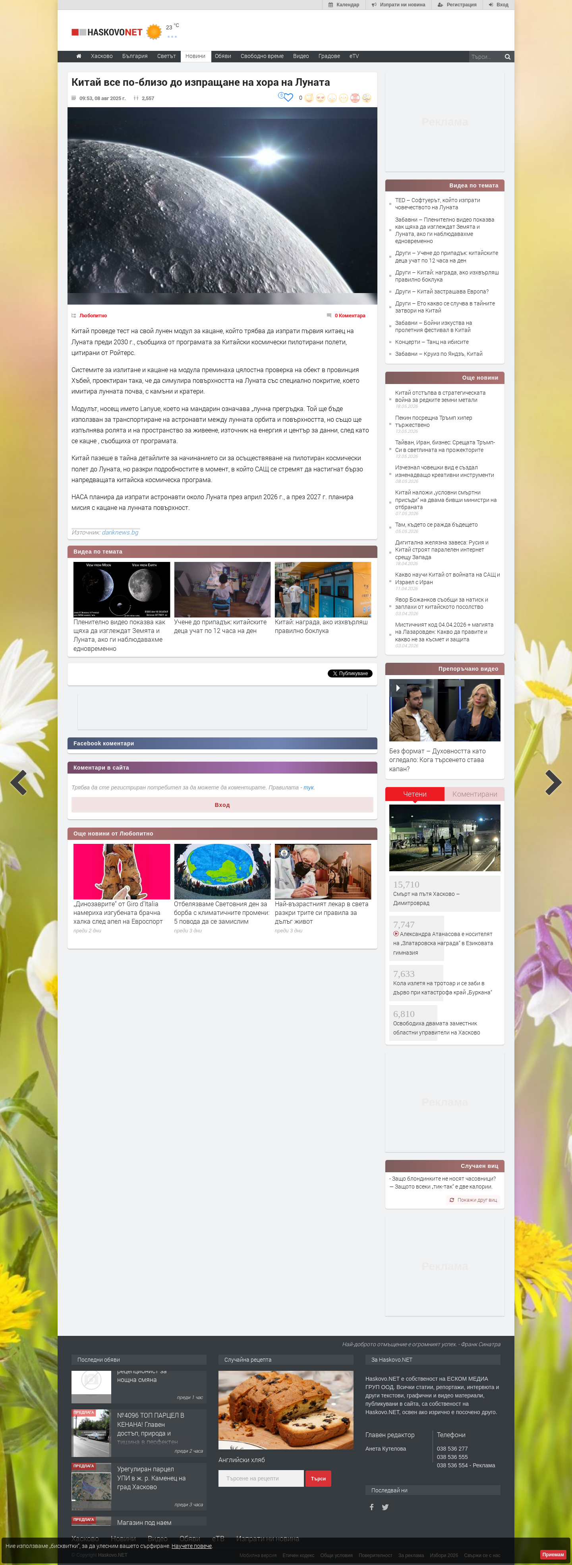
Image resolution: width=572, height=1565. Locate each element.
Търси (318, 1479)
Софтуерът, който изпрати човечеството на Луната (112, 626)
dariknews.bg (120, 532)
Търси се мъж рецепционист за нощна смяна (142, 1385)
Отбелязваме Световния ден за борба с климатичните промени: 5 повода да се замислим (322, 912)
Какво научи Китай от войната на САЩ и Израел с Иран (447, 578)
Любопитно (93, 315)
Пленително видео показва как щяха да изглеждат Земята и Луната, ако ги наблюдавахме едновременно (220, 635)
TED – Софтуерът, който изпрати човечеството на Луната (437, 203)
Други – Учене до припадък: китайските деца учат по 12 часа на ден (446, 256)
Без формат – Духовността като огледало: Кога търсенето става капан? (437, 760)
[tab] (415, 797)
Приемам (553, 1554)
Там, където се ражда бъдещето (436, 524)
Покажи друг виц (473, 1199)
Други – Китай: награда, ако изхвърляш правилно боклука (447, 275)
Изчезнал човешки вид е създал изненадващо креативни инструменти (444, 470)
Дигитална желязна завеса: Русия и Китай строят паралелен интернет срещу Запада (442, 549)
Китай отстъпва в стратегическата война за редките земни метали (440, 396)
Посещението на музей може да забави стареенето (120, 908)
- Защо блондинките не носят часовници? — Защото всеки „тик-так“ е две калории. (442, 1182)
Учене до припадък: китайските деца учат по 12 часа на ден (321, 626)
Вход (222, 805)
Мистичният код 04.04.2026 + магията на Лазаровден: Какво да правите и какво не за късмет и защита (444, 632)
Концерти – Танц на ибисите (432, 341)
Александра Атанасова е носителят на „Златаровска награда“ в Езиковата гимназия (443, 943)
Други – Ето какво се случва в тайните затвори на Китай (445, 306)
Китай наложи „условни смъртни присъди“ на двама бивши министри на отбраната (446, 499)
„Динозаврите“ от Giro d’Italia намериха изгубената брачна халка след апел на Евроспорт (218, 912)
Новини (195, 56)
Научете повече (192, 1546)
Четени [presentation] (415, 794)
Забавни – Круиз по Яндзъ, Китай (439, 353)
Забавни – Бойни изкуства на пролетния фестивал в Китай (433, 326)
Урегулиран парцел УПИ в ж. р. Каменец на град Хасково (151, 1493)
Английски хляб (241, 1459)
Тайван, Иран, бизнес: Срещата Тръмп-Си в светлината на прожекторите (445, 445)
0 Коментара (350, 315)
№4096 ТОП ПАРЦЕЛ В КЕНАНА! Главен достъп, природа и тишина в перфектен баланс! (150, 1448)
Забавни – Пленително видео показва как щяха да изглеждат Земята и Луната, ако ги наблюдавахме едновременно (445, 230)
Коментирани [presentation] (474, 794)
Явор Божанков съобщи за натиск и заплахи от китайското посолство (441, 603)
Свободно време (262, 56)
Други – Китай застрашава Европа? (442, 291)
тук (309, 787)
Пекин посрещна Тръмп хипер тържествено (433, 421)
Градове (329, 56)
